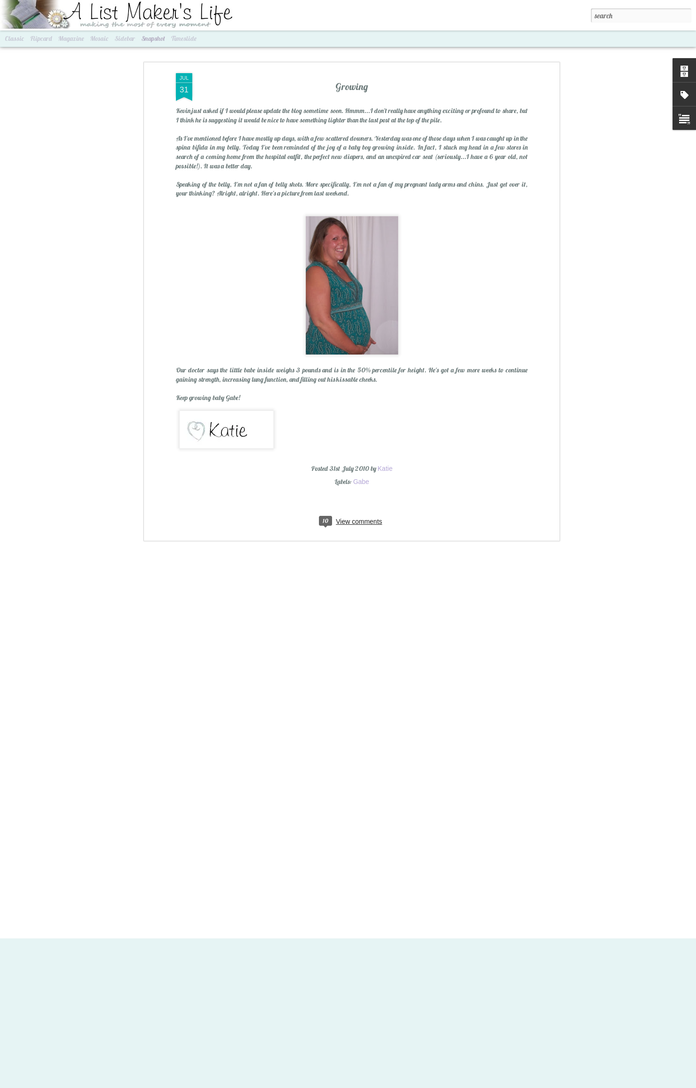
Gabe (361, 475)
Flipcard (41, 38)
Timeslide (184, 38)
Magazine (71, 38)
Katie (385, 462)
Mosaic (99, 38)
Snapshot (153, 38)
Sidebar (124, 38)
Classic (14, 38)
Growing (351, 80)
